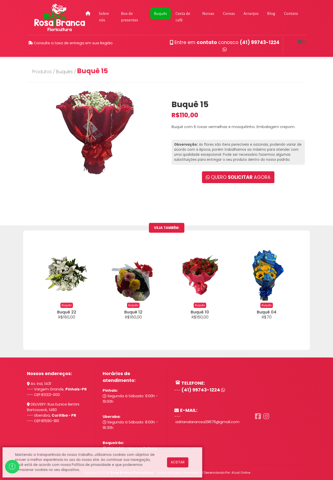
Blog (271, 13)
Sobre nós (104, 16)
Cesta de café (183, 16)
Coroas (229, 13)
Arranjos (251, 13)
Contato (291, 13)
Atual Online (241, 472)
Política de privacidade (91, 464)
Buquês (160, 13)
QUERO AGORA (238, 177)
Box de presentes (129, 16)
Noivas (208, 13)
